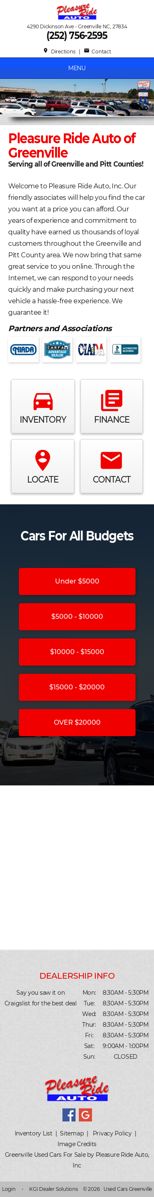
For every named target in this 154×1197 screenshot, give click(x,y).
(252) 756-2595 (77, 35)
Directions (59, 51)
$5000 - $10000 (77, 616)
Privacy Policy (112, 1133)
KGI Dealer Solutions (53, 1189)
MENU (77, 68)
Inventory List (34, 1133)
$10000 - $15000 (77, 652)
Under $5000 (77, 581)
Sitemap (71, 1133)
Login (9, 1189)
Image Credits (77, 1144)
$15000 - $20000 (77, 687)
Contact (97, 51)
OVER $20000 (77, 722)
